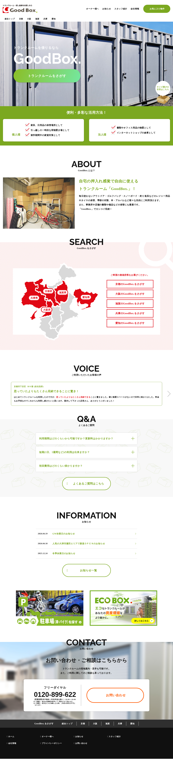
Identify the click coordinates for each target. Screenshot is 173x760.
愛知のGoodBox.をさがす (130, 323)
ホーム (11, 737)
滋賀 (37, 19)
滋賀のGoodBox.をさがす (130, 303)
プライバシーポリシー (52, 743)
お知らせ (106, 9)
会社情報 (135, 9)
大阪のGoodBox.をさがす (130, 294)
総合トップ (10, 19)
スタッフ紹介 (120, 9)
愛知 (54, 19)
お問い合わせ (81, 743)
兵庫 (45, 19)
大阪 (29, 19)
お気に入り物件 (157, 9)
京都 (21, 19)
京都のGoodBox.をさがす (130, 284)
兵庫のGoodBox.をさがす (130, 313)
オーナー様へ (92, 9)
